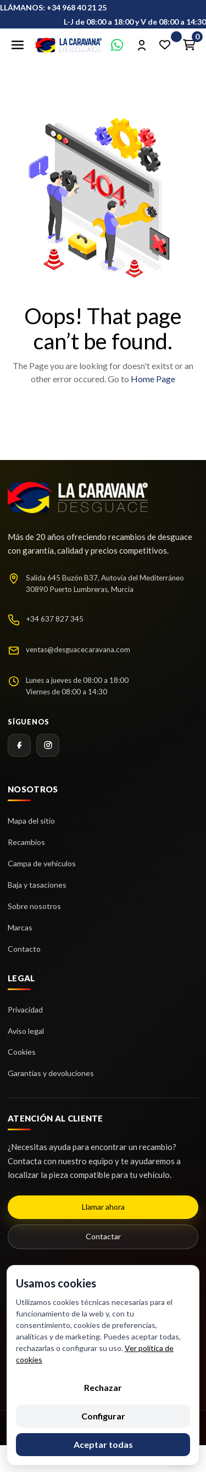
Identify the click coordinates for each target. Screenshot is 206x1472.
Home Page (153, 378)
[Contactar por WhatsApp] (117, 44)
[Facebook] (19, 745)
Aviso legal (26, 1031)
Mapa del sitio (31, 820)
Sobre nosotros (34, 906)
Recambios (26, 842)
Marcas (20, 927)
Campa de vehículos (42, 863)
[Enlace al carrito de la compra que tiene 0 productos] (189, 44)
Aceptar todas (103, 1444)
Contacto (24, 948)
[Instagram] (47, 745)
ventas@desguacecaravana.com (78, 649)
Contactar (103, 1236)
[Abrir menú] (18, 45)
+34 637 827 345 (54, 618)
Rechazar (103, 1387)
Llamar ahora (103, 1206)
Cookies (22, 1051)
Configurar (103, 1416)
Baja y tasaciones (37, 884)
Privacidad (25, 1009)
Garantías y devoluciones (51, 1073)
